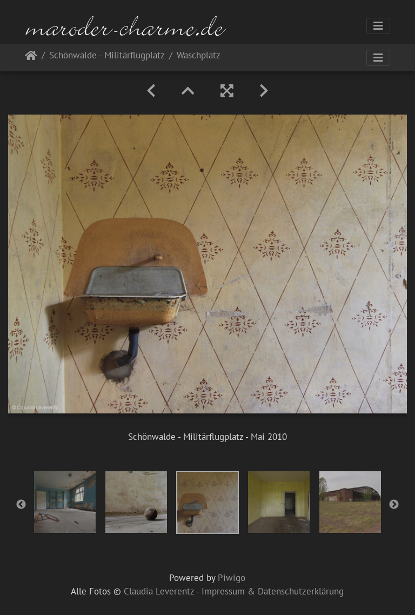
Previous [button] (21, 504)
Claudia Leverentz (159, 591)
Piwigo (231, 578)
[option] (65, 502)
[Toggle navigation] (378, 26)
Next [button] (394, 504)
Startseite (31, 57)
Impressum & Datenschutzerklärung (273, 591)
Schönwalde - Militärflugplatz (107, 56)
